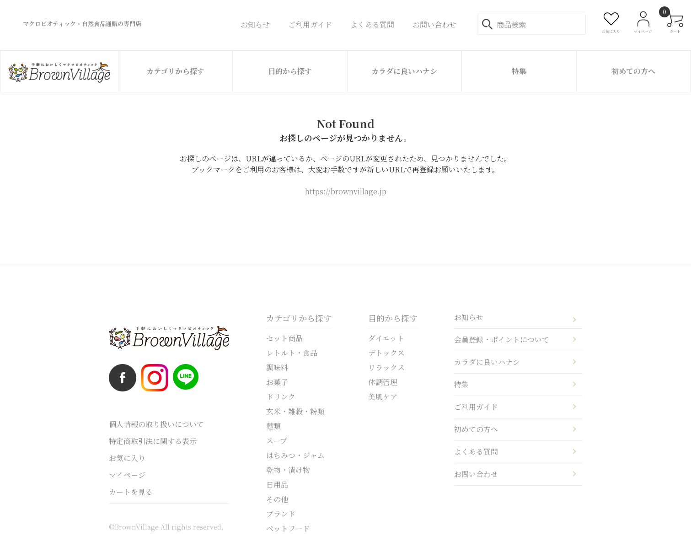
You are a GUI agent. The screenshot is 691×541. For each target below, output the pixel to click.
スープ (276, 440)
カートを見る (131, 492)
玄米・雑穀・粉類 (295, 411)
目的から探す (290, 71)
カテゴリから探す (175, 71)
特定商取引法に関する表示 (153, 441)
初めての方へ (633, 71)
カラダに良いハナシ (404, 71)
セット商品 (284, 338)
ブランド (280, 514)
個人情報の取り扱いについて (156, 424)
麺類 (273, 426)
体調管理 (382, 382)
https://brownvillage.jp (345, 191)
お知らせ (468, 317)
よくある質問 (476, 451)
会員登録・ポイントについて (501, 339)
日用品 (277, 484)
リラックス (386, 367)
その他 (277, 499)
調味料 (277, 367)
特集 (519, 71)
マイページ (127, 475)
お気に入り (127, 458)
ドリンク (280, 396)
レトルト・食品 (291, 353)
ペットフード (288, 528)
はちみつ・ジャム (295, 455)
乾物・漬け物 (288, 470)
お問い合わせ (476, 474)
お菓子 (277, 382)
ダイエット (386, 338)
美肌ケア (382, 396)
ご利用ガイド (476, 407)
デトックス (386, 353)
